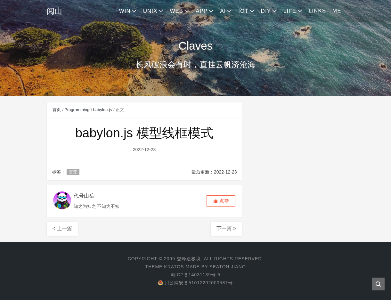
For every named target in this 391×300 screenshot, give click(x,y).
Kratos (174, 266)
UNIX (150, 11)
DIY (266, 11)
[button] (221, 201)
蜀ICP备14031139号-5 (195, 274)
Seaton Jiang (227, 266)
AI (223, 11)
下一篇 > (226, 228)
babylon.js (102, 109)
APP (202, 11)
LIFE (289, 11)
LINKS (317, 11)
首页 (57, 109)
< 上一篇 (62, 228)
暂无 (73, 172)
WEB (176, 11)
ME (336, 11)
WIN (125, 11)
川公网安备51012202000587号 (195, 282)
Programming (76, 109)
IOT (243, 11)
